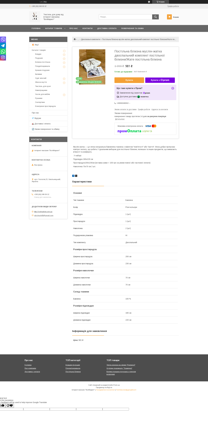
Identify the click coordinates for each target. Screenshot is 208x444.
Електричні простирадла (45, 106)
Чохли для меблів (42, 94)
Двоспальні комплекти (90, 39)
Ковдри (38, 54)
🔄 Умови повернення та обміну (46, 129)
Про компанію (30, 368)
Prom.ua (116, 385)
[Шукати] (155, 16)
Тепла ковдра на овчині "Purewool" (121, 365)
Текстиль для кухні (43, 86)
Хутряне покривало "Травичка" (119, 368)
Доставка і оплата (106, 28)
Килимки (38, 74)
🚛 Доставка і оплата (41, 124)
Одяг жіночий (40, 78)
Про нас (73, 28)
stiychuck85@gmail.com (43, 215)
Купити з (160, 80)
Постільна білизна (73, 372)
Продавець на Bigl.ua (104, 387)
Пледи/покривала (42, 66)
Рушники (38, 98)
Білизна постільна (42, 62)
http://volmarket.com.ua (43, 212)
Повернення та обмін (132, 28)
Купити (129, 80)
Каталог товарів (53, 28)
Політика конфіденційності (126, 390)
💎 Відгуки (36, 118)
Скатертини (40, 102)
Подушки (39, 58)
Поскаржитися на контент (105, 390)
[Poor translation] (9, 405)
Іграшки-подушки (42, 70)
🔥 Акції (35, 45)
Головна (36, 28)
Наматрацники (41, 90)
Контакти (87, 28)
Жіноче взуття (41, 82)
